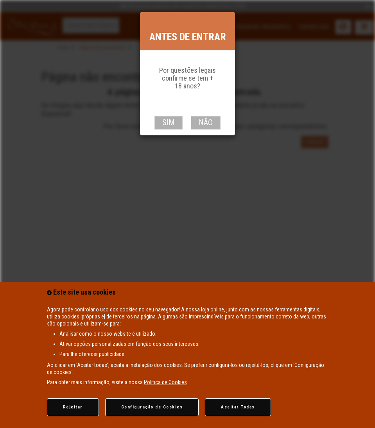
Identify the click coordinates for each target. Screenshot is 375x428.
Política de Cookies (165, 382)
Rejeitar (73, 407)
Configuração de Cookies (152, 407)
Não (206, 122)
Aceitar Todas (238, 407)
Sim (168, 122)
